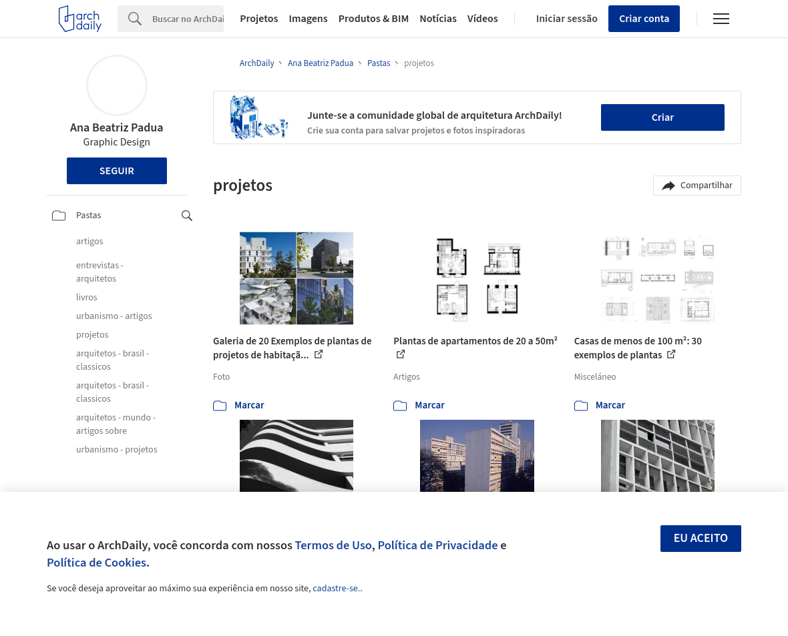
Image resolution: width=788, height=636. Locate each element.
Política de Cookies (96, 562)
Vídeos (482, 18)
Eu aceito (701, 538)
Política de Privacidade (437, 545)
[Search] (188, 18)
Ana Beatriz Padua (117, 127)
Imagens (307, 18)
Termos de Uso (333, 545)
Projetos (259, 18)
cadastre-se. (336, 588)
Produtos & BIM (374, 18)
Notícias (438, 18)
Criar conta (644, 18)
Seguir (117, 171)
